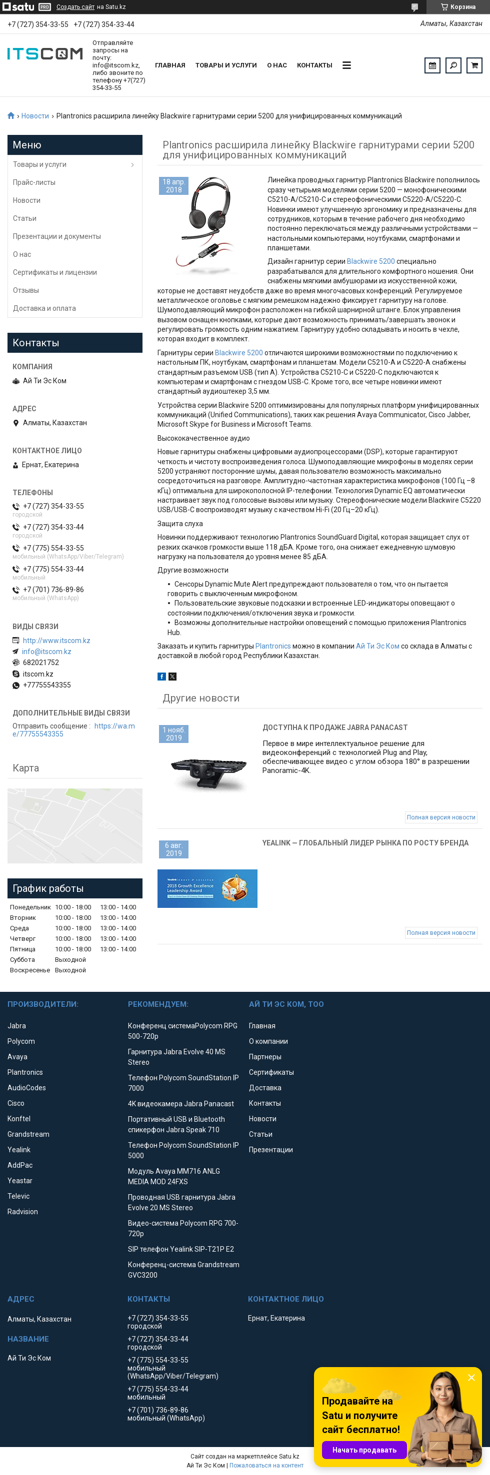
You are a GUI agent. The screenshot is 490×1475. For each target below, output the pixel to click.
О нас (277, 65)
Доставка (265, 1088)
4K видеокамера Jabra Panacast (181, 1104)
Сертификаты (271, 1072)
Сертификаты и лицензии (55, 272)
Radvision (23, 1212)
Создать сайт (75, 6)
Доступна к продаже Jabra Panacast (335, 728)
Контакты (314, 65)
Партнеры (265, 1057)
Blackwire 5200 (371, 261)
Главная (170, 65)
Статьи (24, 218)
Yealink (19, 1150)
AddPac (20, 1165)
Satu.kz (289, 1456)
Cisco (16, 1103)
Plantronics (273, 646)
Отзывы (26, 290)
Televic (19, 1196)
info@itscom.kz (47, 652)
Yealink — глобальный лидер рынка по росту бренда (365, 843)
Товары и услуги (226, 65)
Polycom (21, 1041)
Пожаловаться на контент (267, 1465)
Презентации (271, 1150)
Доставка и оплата (44, 308)
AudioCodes (27, 1088)
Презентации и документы (57, 236)
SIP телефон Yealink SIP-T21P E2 (181, 1249)
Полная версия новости (441, 817)
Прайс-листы (34, 182)
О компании (268, 1041)
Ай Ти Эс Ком (378, 646)
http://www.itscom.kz (56, 641)
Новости (35, 116)
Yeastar (20, 1181)
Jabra (17, 1026)
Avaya (18, 1057)
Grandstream (29, 1134)
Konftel (19, 1119)
